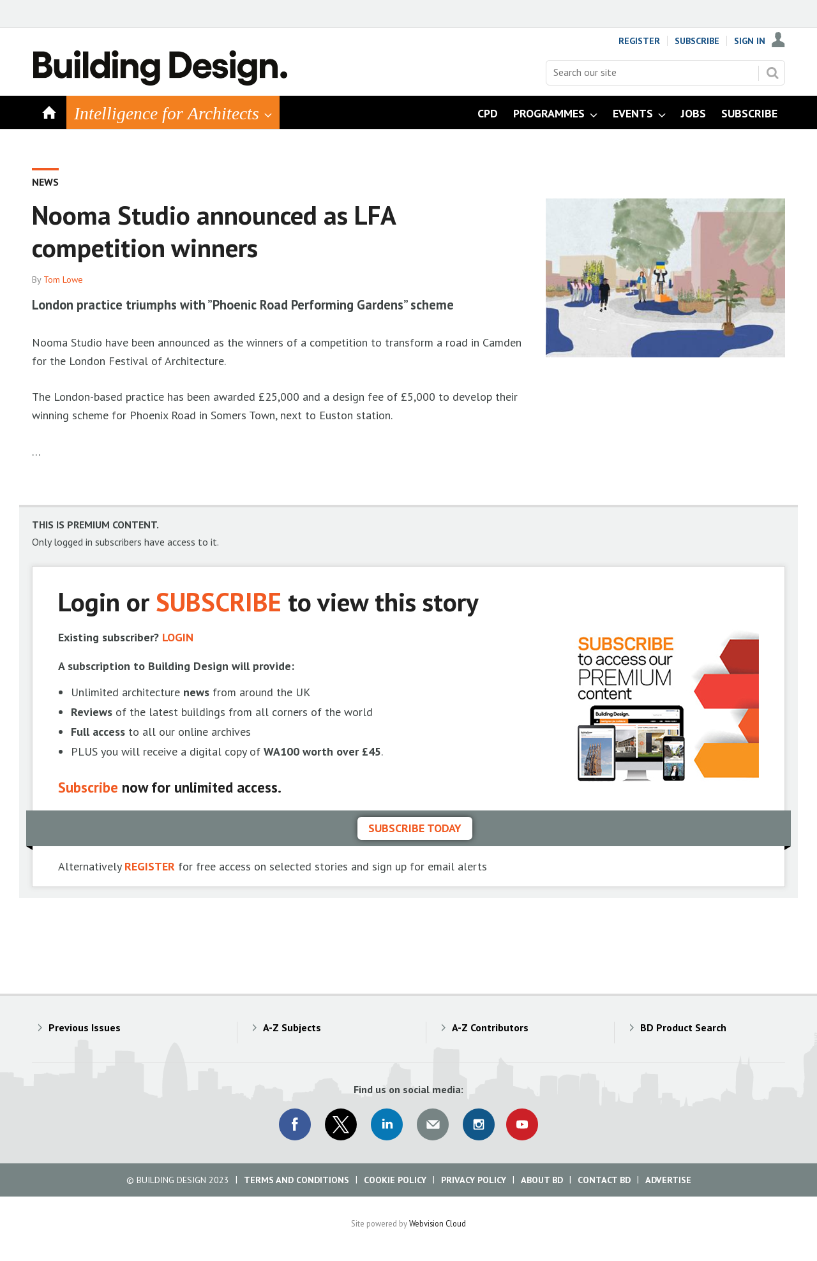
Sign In (749, 41)
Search (772, 73)
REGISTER (149, 866)
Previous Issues (85, 1027)
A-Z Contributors (490, 1027)
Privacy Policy (473, 1180)
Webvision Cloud (437, 1223)
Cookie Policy (395, 1180)
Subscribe (697, 41)
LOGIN (177, 637)
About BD (542, 1180)
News (45, 181)
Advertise (668, 1180)
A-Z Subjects (292, 1027)
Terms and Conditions (296, 1180)
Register (639, 41)
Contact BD (604, 1180)
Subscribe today (414, 828)
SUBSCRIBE (218, 601)
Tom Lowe (63, 279)
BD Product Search (683, 1027)
